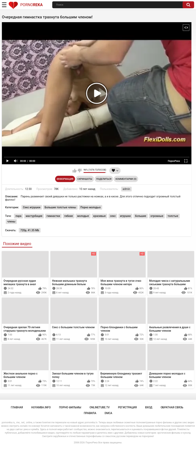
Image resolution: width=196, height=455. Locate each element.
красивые (99, 215)
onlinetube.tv (100, 407)
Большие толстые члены (60, 207)
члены (11, 221)
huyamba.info (41, 407)
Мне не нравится (80, 171)
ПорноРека (92, 442)
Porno (25, 5)
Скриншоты (84, 179)
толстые (172, 215)
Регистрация (127, 407)
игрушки (125, 215)
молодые (83, 215)
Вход (148, 407)
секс (113, 215)
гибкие (68, 215)
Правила (90, 413)
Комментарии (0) (126, 179)
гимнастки (53, 215)
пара (18, 215)
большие (140, 215)
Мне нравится (75, 171)
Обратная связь (172, 407)
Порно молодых (90, 207)
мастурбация (34, 215)
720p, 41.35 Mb (29, 230)
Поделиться (103, 179)
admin (126, 188)
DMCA (108, 413)
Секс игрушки (31, 207)
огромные (156, 215)
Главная (17, 407)
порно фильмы (70, 407)
